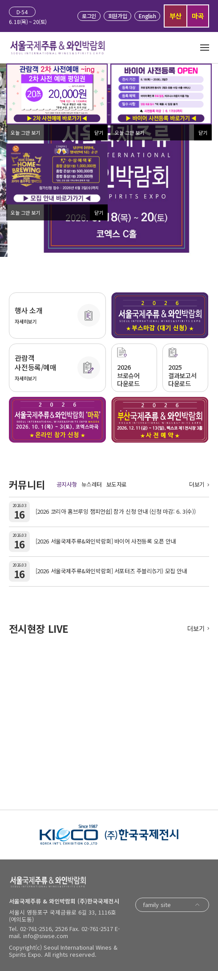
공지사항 (67, 484)
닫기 (98, 132)
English (147, 16)
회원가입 (117, 16)
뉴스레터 (91, 484)
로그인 (89, 16)
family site (172, 904)
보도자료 (116, 484)
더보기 (197, 484)
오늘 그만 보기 (25, 132)
